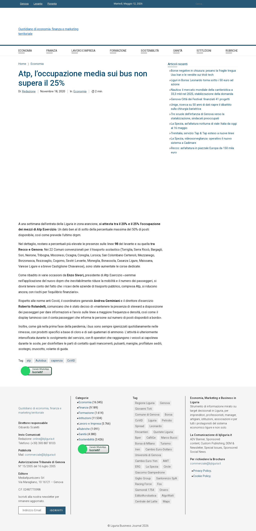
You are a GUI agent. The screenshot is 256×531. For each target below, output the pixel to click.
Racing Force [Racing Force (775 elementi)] (143, 484)
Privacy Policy (202, 470)
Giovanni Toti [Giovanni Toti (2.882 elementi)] (143, 408)
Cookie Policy (201, 476)
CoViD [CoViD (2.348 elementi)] (139, 420)
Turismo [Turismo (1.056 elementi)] (165, 443)
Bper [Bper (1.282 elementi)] (138, 437)
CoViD (71, 360)
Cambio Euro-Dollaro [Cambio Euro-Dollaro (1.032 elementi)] (159, 449)
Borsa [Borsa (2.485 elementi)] (168, 414)
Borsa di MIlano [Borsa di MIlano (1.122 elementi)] (145, 443)
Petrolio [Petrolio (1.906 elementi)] (167, 420)
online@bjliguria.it (43, 439)
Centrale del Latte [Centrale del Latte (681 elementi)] (146, 501)
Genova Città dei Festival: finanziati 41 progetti (200, 99)
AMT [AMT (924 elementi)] (166, 461)
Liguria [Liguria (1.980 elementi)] (152, 420)
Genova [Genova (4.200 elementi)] (165, 403)
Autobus (41, 360)
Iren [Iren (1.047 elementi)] (137, 449)
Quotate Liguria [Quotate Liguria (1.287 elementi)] (163, 432)
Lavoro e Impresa (90, 423)
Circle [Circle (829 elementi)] (167, 466)
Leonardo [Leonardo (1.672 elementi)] (156, 426)
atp (29, 360)
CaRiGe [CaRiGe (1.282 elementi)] (151, 437)
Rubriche (84, 429)
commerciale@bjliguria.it (40, 454)
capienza (57, 360)
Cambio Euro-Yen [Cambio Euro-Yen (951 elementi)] (146, 461)
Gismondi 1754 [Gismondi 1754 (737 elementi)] (144, 490)
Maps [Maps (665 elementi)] (166, 501)
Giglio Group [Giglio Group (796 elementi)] (143, 478)
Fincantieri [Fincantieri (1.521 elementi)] (141, 432)
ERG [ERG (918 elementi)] (137, 466)
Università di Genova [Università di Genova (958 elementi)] (148, 455)
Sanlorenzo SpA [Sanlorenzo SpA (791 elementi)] (166, 478)
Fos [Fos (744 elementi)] (159, 484)
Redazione (29, 91)
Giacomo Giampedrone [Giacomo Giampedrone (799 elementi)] (150, 472)
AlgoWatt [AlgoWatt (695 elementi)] (168, 495)
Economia (80, 91)
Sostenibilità (86, 439)
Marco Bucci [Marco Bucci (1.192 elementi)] (169, 437)
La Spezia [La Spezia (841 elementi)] (152, 466)
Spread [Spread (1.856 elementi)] (139, 426)
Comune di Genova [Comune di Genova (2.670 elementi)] (147, 414)
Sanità (83, 434)
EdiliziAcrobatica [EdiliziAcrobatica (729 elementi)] (145, 495)
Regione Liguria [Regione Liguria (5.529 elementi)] (144, 403)
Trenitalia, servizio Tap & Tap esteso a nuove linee (202, 133)
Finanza (83, 407)
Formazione (86, 413)
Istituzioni (85, 418)
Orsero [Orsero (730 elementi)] (164, 490)
